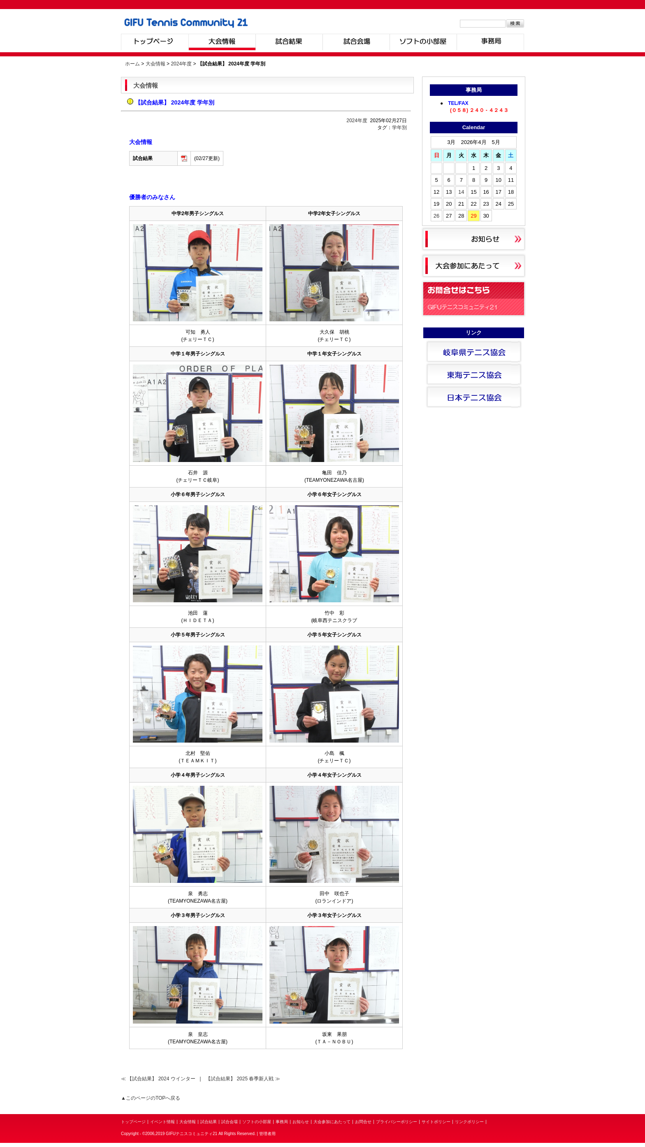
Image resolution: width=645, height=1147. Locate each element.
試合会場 (356, 42)
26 (436, 216)
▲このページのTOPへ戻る (150, 1098)
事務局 (490, 42)
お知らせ (300, 1121)
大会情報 (221, 42)
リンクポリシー (469, 1121)
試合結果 (288, 42)
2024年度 (181, 64)
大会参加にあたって (331, 1121)
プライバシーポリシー (396, 1121)
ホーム (132, 64)
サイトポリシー (436, 1121)
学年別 (399, 127)
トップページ (154, 42)
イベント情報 (162, 1121)
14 (461, 192)
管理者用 (267, 1133)
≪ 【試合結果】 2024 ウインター (159, 1079)
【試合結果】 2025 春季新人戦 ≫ (243, 1079)
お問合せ (363, 1121)
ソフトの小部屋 (423, 42)
